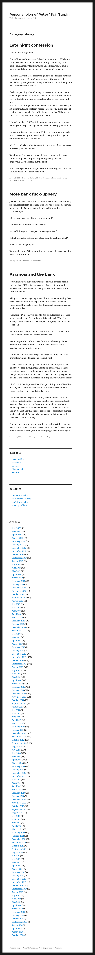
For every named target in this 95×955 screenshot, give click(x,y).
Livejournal (17, 469)
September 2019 (19, 558)
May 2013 (16, 783)
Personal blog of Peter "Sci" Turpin (39, 14)
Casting (32, 178)
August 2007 (18, 925)
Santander (45, 437)
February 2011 (18, 872)
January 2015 (18, 730)
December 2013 (19, 773)
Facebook (16, 462)
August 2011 (17, 852)
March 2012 (17, 829)
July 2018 (16, 604)
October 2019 (18, 554)
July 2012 (16, 816)
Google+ (16, 466)
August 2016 (17, 667)
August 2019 (17, 561)
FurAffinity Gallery (21, 502)
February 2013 (18, 793)
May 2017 (16, 637)
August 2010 (17, 892)
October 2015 (18, 700)
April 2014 (16, 760)
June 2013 (16, 779)
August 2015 (17, 707)
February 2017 (18, 647)
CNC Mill (39, 178)
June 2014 (16, 753)
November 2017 (19, 630)
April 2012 (16, 826)
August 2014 (17, 746)
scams (52, 437)
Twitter (15, 472)
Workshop (13, 180)
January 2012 (18, 836)
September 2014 (19, 743)
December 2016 (19, 654)
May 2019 (16, 571)
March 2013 (17, 789)
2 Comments (36, 261)
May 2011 (16, 862)
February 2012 (18, 832)
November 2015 (19, 697)
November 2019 (19, 551)
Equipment (56, 178)
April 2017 (16, 640)
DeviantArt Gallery (21, 495)
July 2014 (16, 750)
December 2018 (19, 587)
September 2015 (19, 703)
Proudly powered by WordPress (51, 948)
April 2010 (17, 905)
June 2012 (16, 819)
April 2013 (16, 786)
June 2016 (16, 674)
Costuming (47, 178)
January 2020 (18, 544)
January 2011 (17, 875)
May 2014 (16, 756)
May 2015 (16, 717)
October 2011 (18, 846)
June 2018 (16, 607)
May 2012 (16, 822)
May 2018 (16, 611)
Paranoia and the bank (32, 274)
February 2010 (18, 912)
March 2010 (17, 908)
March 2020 (17, 538)
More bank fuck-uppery (33, 194)
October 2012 (18, 806)
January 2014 (18, 769)
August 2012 (17, 813)
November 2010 (19, 882)
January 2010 (18, 915)
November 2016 (19, 657)
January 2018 (18, 624)
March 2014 (17, 763)
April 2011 (16, 865)
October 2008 (18, 918)
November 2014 (19, 736)
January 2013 (18, 796)
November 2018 (19, 591)
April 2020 (17, 535)
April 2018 (17, 614)
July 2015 (16, 710)
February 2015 (18, 726)
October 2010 (18, 885)
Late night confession (31, 45)
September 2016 (19, 664)
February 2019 (18, 581)
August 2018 (17, 601)
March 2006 (17, 932)
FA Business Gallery (21, 498)
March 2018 (17, 617)
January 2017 (18, 650)
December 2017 (19, 627)
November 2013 (19, 776)
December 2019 (19, 548)
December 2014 (19, 733)
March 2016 (17, 683)
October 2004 (18, 935)
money (37, 437)
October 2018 (18, 594)
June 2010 (16, 899)
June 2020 (16, 528)
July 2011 (16, 856)
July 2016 (16, 670)
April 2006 (17, 928)
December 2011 (19, 839)
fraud (32, 437)
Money (64, 178)
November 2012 (19, 803)
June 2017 (16, 634)
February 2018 (18, 621)
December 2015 (19, 693)
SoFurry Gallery (19, 505)
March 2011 (17, 869)
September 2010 (19, 889)
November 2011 (19, 842)
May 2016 (16, 677)
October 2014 (18, 740)
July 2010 (16, 895)
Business (25, 178)
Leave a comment (27, 180)
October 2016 (18, 660)
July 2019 (16, 564)
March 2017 (17, 644)
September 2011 (19, 849)
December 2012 (19, 799)
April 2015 (16, 720)
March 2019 (17, 578)
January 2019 (18, 584)
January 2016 (18, 690)
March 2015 (17, 723)
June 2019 (16, 568)
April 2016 (16, 680)
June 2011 (16, 859)
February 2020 (18, 541)
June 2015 (16, 713)
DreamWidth (18, 459)
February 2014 (18, 766)
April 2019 (16, 574)
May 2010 (16, 902)
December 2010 (19, 879)
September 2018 (19, 597)
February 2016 (18, 687)
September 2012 (19, 809)
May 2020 (16, 531)
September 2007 (19, 922)
